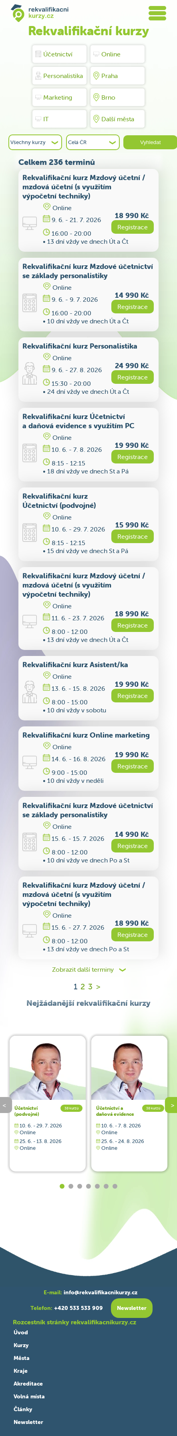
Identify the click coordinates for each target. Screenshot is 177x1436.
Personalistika (59, 76)
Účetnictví (53, 54)
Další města (113, 119)
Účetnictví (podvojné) (26, 1111)
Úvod (21, 1332)
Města (22, 1358)
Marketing (53, 97)
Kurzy (21, 1345)
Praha (105, 76)
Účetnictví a (115, 1111)
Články (23, 1409)
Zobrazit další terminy (83, 969)
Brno (104, 97)
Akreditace (28, 1383)
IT (42, 119)
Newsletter (28, 1422)
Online (107, 54)
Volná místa (29, 1396)
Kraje (21, 1370)
